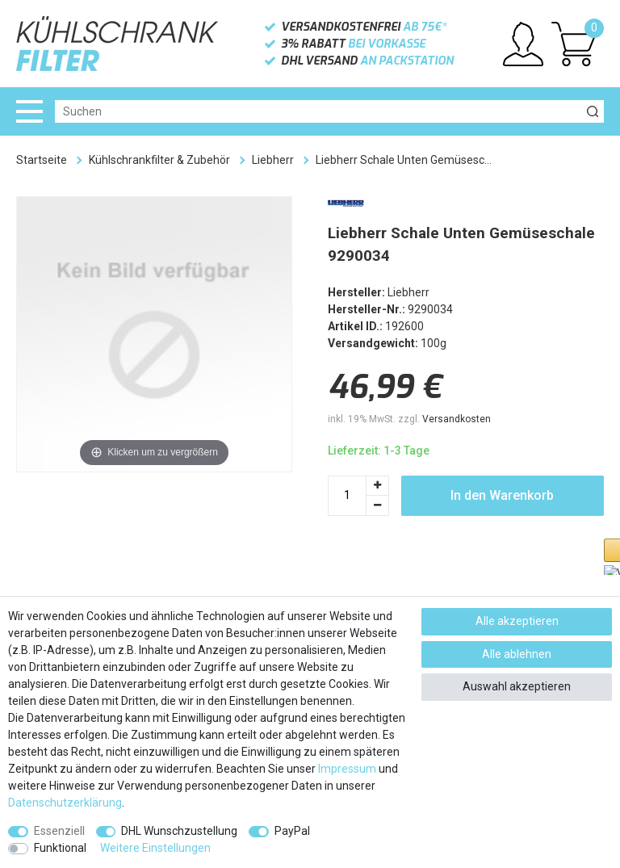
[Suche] (592, 111)
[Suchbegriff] (318, 111)
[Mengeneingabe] (347, 496)
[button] (408, 570)
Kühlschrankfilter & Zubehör (159, 159)
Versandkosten (456, 419)
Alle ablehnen (516, 654)
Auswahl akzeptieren (517, 686)
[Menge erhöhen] (378, 486)
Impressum (347, 768)
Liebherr (273, 159)
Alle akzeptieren (517, 620)
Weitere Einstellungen (155, 847)
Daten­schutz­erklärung (65, 802)
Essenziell (59, 830)
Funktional (60, 847)
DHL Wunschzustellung (179, 830)
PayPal (292, 830)
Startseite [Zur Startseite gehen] (41, 159)
